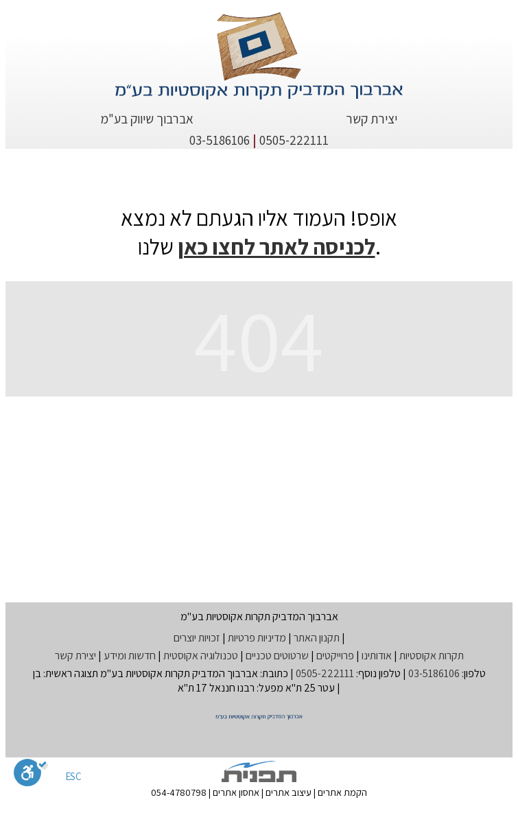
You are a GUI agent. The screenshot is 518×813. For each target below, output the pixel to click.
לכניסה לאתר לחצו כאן (276, 246)
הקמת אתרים (342, 792)
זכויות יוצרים (197, 638)
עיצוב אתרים (288, 792)
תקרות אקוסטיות (431, 655)
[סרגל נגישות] (31, 774)
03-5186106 (219, 140)
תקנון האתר (317, 638)
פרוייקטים (335, 655)
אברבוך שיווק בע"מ (146, 119)
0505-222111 (294, 140)
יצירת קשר (371, 119)
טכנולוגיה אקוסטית (200, 655)
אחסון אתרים (236, 792)
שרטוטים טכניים (277, 655)
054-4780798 (179, 792)
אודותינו (377, 655)
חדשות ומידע (130, 655)
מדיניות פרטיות (257, 638)
